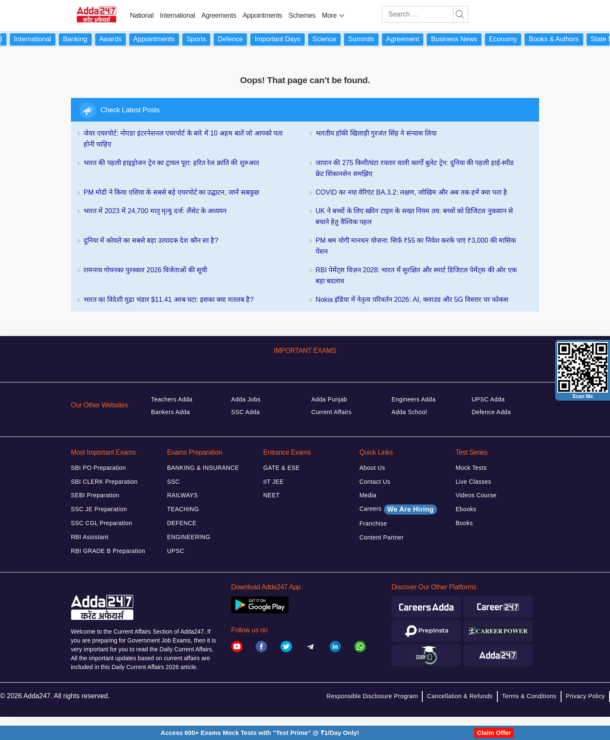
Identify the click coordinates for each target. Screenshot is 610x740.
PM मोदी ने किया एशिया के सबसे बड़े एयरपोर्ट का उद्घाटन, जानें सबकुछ (171, 192)
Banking (82, 39)
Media (367, 495)
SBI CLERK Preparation (104, 481)
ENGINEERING (189, 537)
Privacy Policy (585, 696)
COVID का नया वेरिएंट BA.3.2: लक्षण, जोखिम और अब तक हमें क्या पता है (411, 192)
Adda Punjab (329, 399)
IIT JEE (273, 481)
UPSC (175, 551)
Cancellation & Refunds (460, 696)
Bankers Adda (170, 412)
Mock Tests (471, 467)
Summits (368, 39)
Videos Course (476, 495)
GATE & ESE (281, 467)
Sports (203, 39)
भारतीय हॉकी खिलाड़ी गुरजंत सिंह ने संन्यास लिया (376, 133)
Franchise (373, 523)
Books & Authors (561, 39)
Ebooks (466, 509)
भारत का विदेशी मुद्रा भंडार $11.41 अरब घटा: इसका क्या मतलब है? (169, 299)
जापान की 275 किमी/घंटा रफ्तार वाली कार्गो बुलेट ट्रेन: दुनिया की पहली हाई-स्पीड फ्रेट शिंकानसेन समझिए (415, 168)
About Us (372, 467)
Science (331, 39)
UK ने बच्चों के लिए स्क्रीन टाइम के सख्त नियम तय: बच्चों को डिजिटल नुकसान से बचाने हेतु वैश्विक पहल (414, 216)
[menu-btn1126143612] (342, 14)
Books (464, 523)
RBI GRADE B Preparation (108, 551)
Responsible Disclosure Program (372, 696)
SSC (173, 481)
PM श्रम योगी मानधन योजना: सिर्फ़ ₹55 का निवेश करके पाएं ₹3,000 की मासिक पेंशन (416, 246)
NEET (271, 495)
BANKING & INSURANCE (203, 467)
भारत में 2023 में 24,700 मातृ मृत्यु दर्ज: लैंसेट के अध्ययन (155, 210)
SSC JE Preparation (99, 509)
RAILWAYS (182, 495)
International (177, 15)
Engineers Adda (413, 399)
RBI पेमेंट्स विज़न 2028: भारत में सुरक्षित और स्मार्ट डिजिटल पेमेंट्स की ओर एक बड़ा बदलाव (416, 275)
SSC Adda (245, 412)
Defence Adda (491, 412)
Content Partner (381, 537)
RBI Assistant (89, 537)
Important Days (285, 39)
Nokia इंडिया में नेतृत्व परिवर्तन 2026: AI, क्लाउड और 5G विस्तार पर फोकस (412, 299)
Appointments (262, 15)
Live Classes (473, 481)
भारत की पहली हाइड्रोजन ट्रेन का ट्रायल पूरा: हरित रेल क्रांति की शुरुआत (171, 162)
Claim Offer (494, 732)
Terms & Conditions (529, 696)
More (329, 15)
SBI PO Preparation (98, 467)
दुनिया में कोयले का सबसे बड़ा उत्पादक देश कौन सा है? (151, 240)
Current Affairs (331, 412)
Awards (117, 39)
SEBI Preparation (95, 495)
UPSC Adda (488, 399)
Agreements (218, 15)
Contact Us (374, 481)
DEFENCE (182, 523)
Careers (398, 509)
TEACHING (183, 509)
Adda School (409, 412)
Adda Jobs (246, 399)
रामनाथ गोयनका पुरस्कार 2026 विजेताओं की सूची (145, 270)
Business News (461, 39)
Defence (237, 39)
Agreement (409, 39)
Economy (510, 39)
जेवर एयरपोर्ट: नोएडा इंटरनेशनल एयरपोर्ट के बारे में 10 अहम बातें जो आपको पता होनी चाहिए (183, 139)
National (142, 15)
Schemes (302, 15)
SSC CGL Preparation (101, 523)
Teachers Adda (171, 399)
